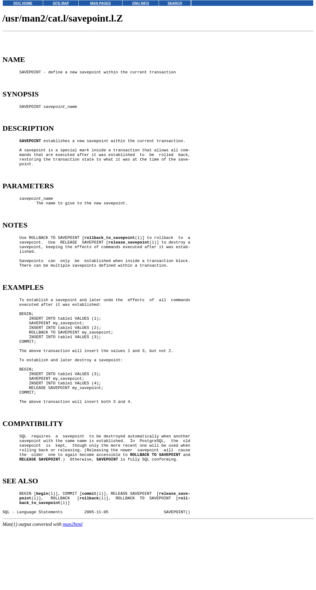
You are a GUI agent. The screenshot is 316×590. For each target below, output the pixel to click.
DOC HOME (22, 3)
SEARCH (175, 3)
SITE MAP (61, 3)
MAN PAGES (100, 3)
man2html (73, 587)
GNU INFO (140, 3)
